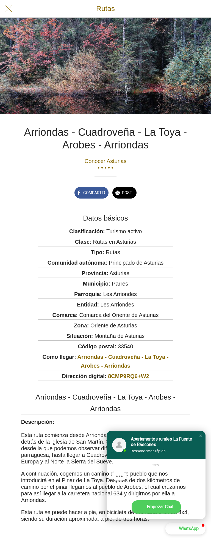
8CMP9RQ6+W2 (128, 376)
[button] (200, 436)
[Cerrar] (8, 9)
